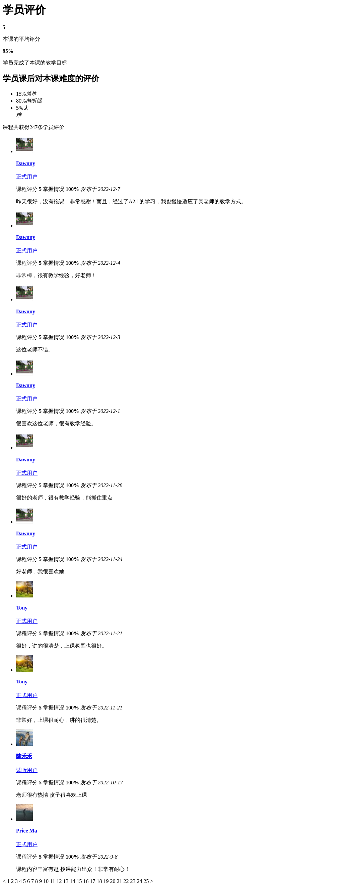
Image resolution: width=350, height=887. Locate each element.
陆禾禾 (24, 756)
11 (53, 881)
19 (106, 881)
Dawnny (25, 163)
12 (59, 881)
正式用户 (27, 177)
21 (120, 881)
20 (113, 881)
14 (73, 881)
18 (99, 881)
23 (133, 881)
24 (140, 881)
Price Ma (26, 831)
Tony (21, 608)
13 (66, 881)
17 (93, 881)
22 (126, 881)
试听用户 (27, 770)
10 (46, 881)
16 (86, 881)
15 (79, 881)
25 (146, 881)
